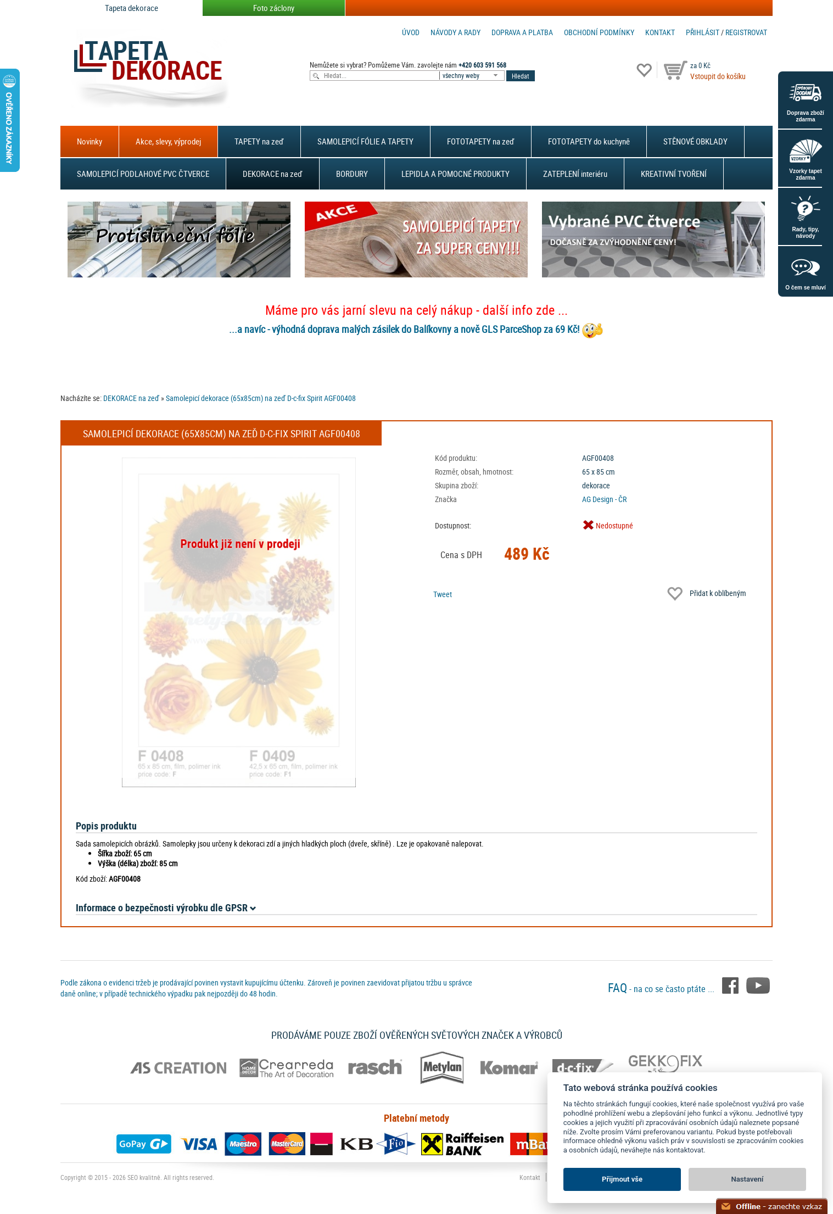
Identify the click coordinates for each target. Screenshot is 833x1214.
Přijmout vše (622, 1179)
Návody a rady (455, 32)
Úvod (411, 32)
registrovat (746, 32)
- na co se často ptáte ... (662, 989)
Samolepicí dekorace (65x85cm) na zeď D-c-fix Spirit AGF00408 (261, 398)
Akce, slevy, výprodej (168, 141)
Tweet (442, 594)
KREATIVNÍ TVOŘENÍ (674, 173)
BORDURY (352, 173)
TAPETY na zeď (259, 141)
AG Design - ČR (604, 499)
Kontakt (660, 32)
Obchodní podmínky (599, 32)
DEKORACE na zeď (273, 173)
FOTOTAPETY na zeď (481, 141)
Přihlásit (702, 32)
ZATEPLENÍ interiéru (575, 173)
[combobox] (473, 75)
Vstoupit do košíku (718, 76)
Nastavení (747, 1179)
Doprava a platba (522, 32)
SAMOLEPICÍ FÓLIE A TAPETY (365, 141)
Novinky (89, 141)
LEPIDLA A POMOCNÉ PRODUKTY (455, 173)
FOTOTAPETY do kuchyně (589, 141)
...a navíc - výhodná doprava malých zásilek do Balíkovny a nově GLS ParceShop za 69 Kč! (404, 329)
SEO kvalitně (143, 1177)
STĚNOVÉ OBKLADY (695, 141)
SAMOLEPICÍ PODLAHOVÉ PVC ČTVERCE (143, 173)
